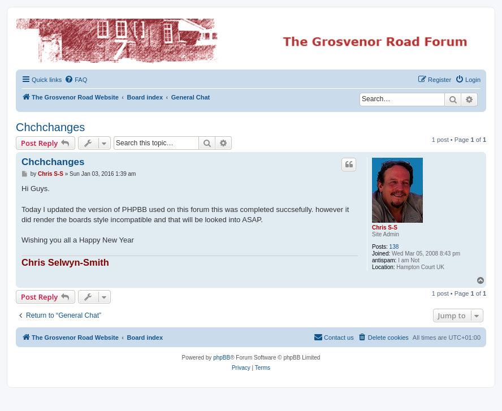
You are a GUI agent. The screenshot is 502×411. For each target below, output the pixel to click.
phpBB (221, 357)
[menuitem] (75, 79)
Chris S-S (384, 227)
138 (394, 247)
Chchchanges (50, 127)
